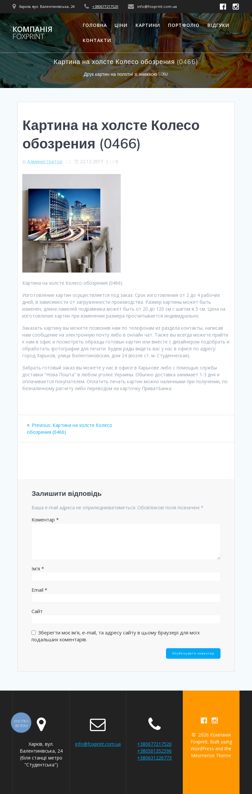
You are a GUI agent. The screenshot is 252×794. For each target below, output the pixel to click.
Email (39, 589)
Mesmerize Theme (211, 755)
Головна (95, 25)
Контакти (97, 40)
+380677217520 (105, 6)
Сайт (37, 611)
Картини (148, 25)
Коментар (45, 519)
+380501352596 (154, 751)
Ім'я (38, 568)
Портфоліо (184, 25)
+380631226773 (154, 758)
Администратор (44, 161)
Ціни (121, 25)
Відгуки (218, 25)
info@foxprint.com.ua (98, 744)
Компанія (32, 33)
